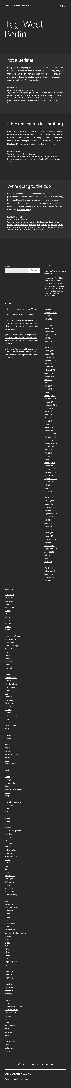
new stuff (8, 872)
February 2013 (49, 533)
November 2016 (50, 399)
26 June (19, 93)
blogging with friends (12, 636)
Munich (57, 98)
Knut (34, 225)
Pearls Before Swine (12, 907)
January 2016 (49, 431)
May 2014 (48, 491)
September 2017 (50, 376)
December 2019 (50, 357)
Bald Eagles (41, 222)
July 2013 (48, 520)
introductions (9, 805)
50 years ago (26, 93)
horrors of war (24, 159)
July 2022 (48, 319)
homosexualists (10, 783)
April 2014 (48, 494)
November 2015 (50, 437)
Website (63, 6)
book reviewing (10, 639)
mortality (8, 860)
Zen (8, 230)
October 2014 (49, 475)
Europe (19, 154)
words (7, 1045)
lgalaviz (7, 335)
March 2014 (48, 498)
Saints (7, 946)
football (7, 745)
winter (7, 1035)
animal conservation (19, 222)
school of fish (19, 227)
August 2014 (49, 482)
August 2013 (49, 517)
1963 (14, 93)
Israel (7, 808)
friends (7, 751)
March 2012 (48, 568)
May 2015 (48, 453)
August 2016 (49, 408)
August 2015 (49, 447)
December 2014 (50, 469)
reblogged (8, 936)
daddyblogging (10, 687)
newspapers (9, 879)
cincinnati (8, 668)
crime (7, 671)
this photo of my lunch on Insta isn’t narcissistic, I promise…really (53, 293)
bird (59, 222)
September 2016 (50, 405)
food (6, 741)
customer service (11, 678)
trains (7, 1019)
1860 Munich (9, 595)
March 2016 (48, 424)
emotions (8, 706)
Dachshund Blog (11, 684)
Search (7, 266)
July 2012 (48, 555)
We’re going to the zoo (29, 186)
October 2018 (49, 367)
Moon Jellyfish (45, 225)
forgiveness (9, 748)
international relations (13, 802)
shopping (8, 955)
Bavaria (7, 630)
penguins (54, 225)
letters (7, 824)
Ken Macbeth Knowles (18, 5)
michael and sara (11, 850)
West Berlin (42, 159)
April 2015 (48, 456)
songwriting (9, 978)
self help (8, 952)
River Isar (37, 100)
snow (7, 968)
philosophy (9, 911)
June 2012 (48, 558)
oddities (8, 885)
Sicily (7, 958)
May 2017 (48, 386)
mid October (34, 159)
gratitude (36, 95)
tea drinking (9, 990)
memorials (8, 844)
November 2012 (50, 542)
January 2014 (49, 504)
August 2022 (49, 316)
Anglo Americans (11, 607)
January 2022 (49, 332)
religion (7, 939)
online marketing (11, 895)
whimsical (8, 1032)
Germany (20, 90)
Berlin (14, 156)
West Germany (16, 103)
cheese (7, 655)
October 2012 (49, 546)
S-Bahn (42, 100)
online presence (10, 898)
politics (31, 90)
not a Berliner (20, 60)
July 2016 (48, 411)
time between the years (13, 1006)
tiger (48, 227)
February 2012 (49, 571)
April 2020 (48, 344)
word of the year (11, 1041)
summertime (9, 987)
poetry (7, 920)
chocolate (8, 658)
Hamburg (43, 95)
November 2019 (50, 360)
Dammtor (10, 95)
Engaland (8, 710)
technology (9, 994)
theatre (7, 1000)
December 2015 (50, 434)
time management (11, 1010)
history (26, 90)
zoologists (39, 230)
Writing (7, 1051)
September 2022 (50, 313)
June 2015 (48, 450)
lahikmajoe (9, 309)
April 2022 (48, 325)
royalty (7, 943)
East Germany (18, 95)
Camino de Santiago (12, 649)
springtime (9, 984)
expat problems (10, 725)
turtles (52, 227)
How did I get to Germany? (14, 789)
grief (6, 767)
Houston (8, 786)
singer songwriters (11, 962)
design (7, 690)
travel (25, 219)
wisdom (7, 1038)
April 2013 (48, 530)
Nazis (7, 869)
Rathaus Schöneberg (26, 100)
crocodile (10, 225)
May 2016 (48, 418)
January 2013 (49, 536)
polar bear (10, 227)
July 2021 (48, 338)
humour (7, 793)
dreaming (8, 697)
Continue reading (32, 80)
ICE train (15, 98)
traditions (8, 1016)
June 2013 (48, 523)
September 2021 (50, 335)
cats (6, 652)
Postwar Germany (13, 100)
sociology (8, 974)
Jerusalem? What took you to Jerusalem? (55, 272)
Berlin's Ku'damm (22, 156)
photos (7, 914)
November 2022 (50, 309)
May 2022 (48, 322)
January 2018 (49, 373)
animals (20, 219)
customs (8, 681)
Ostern (7, 901)
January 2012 (49, 574)
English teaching (11, 716)
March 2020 (48, 348)
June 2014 (48, 488)
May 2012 (48, 562)
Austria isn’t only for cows (54, 283)
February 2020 (49, 351)
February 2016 (49, 427)
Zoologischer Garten (28, 230)
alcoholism (9, 598)
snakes (26, 227)
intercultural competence (14, 799)
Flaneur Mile (54, 156)
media (7, 840)
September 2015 (50, 443)
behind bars (49, 222)
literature (8, 828)
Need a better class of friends (26, 309)
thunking (32, 154)
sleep (7, 965)
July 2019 (48, 364)
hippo (31, 225)
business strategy (11, 646)
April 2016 (48, 421)
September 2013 (50, 514)
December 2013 (50, 507)
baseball (8, 627)
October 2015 (49, 440)
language (8, 818)
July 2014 (48, 485)
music (7, 866)
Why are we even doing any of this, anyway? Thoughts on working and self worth (55, 278)
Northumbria (9, 882)
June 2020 (48, 341)
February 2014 (49, 501)
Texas (7, 997)
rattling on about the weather (15, 933)
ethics (7, 719)
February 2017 (49, 396)
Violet (7, 1029)
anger (7, 604)
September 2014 (50, 479)
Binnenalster (52, 93)
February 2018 (49, 370)
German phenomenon (21, 225)
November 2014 (50, 472)
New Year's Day (10, 876)
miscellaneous (10, 853)
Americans (35, 93)
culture (7, 674)
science (7, 949)
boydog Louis (10, 642)
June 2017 (48, 383)
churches (8, 665)
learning (8, 821)
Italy (6, 812)
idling (7, 796)
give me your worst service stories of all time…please (54, 287)
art (6, 614)
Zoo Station (17, 230)
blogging (8, 633)
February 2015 (49, 463)
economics (9, 700)
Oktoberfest (9, 888)
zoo (11, 230)
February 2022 (49, 328)
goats (7, 761)
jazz (6, 815)
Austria (7, 617)
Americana (9, 601)
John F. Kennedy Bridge (34, 98)
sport (7, 981)
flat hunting (9, 738)
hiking (7, 773)
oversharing (9, 904)
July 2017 (48, 380)
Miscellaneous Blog (12, 856)
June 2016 (48, 415)
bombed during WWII (36, 156)
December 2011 (50, 577)
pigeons (60, 225)
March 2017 (48, 392)
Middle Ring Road (48, 98)
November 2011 (50, 581)
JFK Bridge (22, 98)
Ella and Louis (28, 95)
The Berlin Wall (51, 100)
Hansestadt (50, 95)
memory (8, 847)
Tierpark (43, 227)
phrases (8, 917)
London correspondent (13, 831)
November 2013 (50, 510)
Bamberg (8, 623)
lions (38, 225)
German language (11, 754)
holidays (8, 780)
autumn (7, 620)
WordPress (24, 1079)
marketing (8, 834)
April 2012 (48, 565)
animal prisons (31, 222)
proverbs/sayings (11, 930)
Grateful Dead (10, 764)
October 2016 (49, 402)
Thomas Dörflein (34, 227)
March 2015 (48, 459)
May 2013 (48, 526)
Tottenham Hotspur (12, 1013)
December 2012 (50, 539)
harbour (16, 159)
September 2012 (50, 549)
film (6, 732)
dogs (6, 694)
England (8, 713)
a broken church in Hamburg (35, 124)
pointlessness (10, 923)
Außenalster (43, 93)
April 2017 (48, 389)
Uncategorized (10, 1025)
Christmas (8, 662)
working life (9, 1048)
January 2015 (49, 466)
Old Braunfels (10, 891)
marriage (8, 837)
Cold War (59, 93)
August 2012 (49, 552)
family (7, 729)
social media (9, 971)
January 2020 (49, 354)
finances (8, 735)
